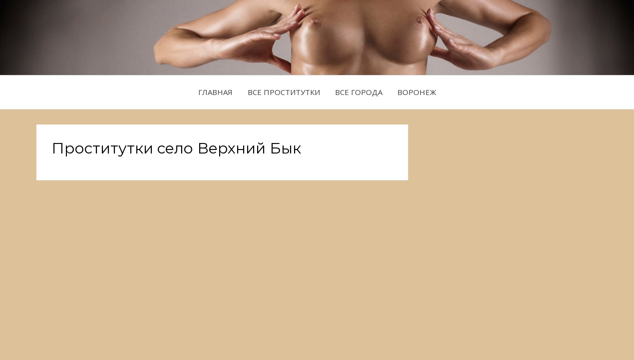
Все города (358, 92)
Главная (215, 92)
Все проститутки (284, 92)
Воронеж (416, 92)
